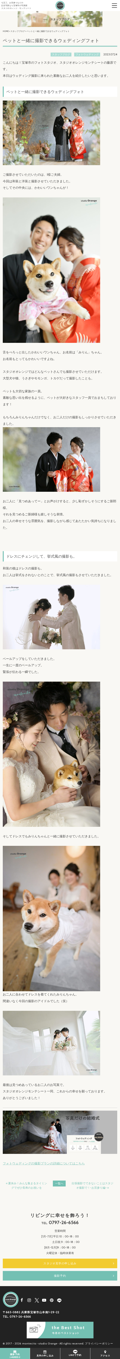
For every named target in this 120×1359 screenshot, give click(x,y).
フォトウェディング (87, 54)
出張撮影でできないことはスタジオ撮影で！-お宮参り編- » (92, 1185)
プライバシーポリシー (99, 1343)
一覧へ (59, 1183)
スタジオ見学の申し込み (59, 1263)
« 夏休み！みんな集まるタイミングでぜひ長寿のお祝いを (26, 1185)
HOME (6, 31)
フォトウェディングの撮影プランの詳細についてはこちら (44, 1163)
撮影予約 (60, 1275)
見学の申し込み (45, 1353)
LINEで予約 (75, 1353)
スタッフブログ (18, 31)
